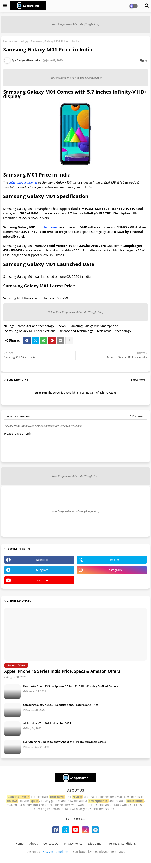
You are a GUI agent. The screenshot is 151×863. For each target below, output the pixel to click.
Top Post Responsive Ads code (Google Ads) (75, 77)
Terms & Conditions (122, 844)
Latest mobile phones (23, 182)
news (62, 326)
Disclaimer (95, 844)
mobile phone (47, 227)
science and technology (76, 331)
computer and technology (36, 326)
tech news (104, 331)
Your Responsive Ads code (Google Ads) (75, 24)
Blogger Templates (55, 852)
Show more (138, 379)
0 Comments (138, 416)
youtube (42, 580)
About (33, 844)
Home (7, 41)
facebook (42, 560)
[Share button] (69, 340)
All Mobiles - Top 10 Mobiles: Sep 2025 (47, 723)
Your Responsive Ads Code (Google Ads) (75, 511)
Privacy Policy (73, 844)
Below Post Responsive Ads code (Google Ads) (75, 312)
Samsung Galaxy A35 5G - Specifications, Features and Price (60, 705)
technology (20, 41)
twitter (114, 560)
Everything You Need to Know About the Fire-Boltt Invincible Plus (64, 742)
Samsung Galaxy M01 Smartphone (94, 326)
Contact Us (50, 844)
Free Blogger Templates (108, 852)
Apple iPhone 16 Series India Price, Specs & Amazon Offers (62, 671)
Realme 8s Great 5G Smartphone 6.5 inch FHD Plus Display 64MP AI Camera (71, 686)
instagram (115, 570)
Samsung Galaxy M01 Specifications (30, 331)
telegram (42, 570)
